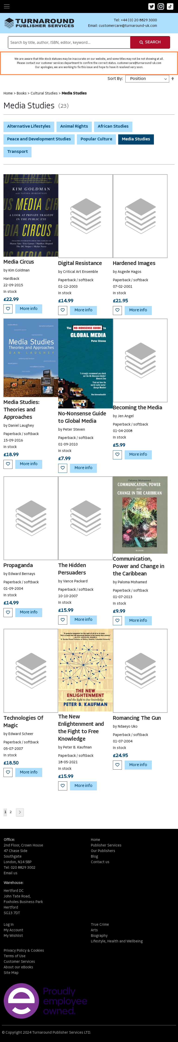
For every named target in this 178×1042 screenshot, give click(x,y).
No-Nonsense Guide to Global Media (82, 417)
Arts (94, 930)
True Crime (100, 925)
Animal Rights (74, 126)
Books (22, 93)
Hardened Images (134, 263)
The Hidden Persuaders (72, 569)
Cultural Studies (45, 93)
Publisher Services (106, 845)
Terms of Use (14, 956)
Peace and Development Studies (39, 139)
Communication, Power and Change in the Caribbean (138, 566)
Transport (17, 152)
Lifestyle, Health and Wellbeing (117, 941)
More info (29, 309)
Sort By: (115, 79)
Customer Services (19, 962)
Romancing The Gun (137, 718)
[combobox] (69, 42)
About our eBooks (18, 967)
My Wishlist (13, 936)
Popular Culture (96, 139)
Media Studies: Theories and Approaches (21, 410)
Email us (10, 873)
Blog (94, 857)
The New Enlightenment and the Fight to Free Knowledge (81, 728)
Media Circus (18, 262)
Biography (99, 936)
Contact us (100, 862)
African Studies (113, 126)
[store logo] (39, 23)
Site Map (11, 973)
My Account (13, 930)
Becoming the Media (137, 408)
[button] (8, 308)
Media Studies (136, 139)
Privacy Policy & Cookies (24, 951)
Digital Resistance (80, 263)
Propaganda (18, 565)
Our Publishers (103, 851)
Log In (9, 925)
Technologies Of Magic (23, 722)
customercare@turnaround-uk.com (128, 26)
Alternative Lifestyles (29, 126)
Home (8, 93)
